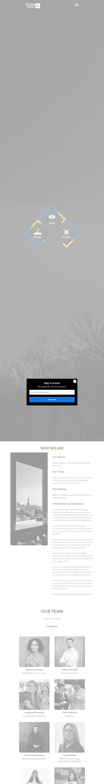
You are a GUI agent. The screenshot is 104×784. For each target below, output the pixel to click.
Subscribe (52, 399)
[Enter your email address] (52, 392)
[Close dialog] (75, 381)
